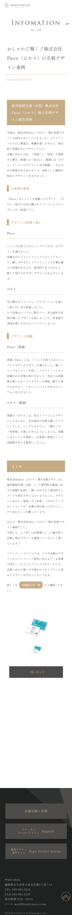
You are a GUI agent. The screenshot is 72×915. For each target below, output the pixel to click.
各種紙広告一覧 (31, 585)
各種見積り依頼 (36, 811)
